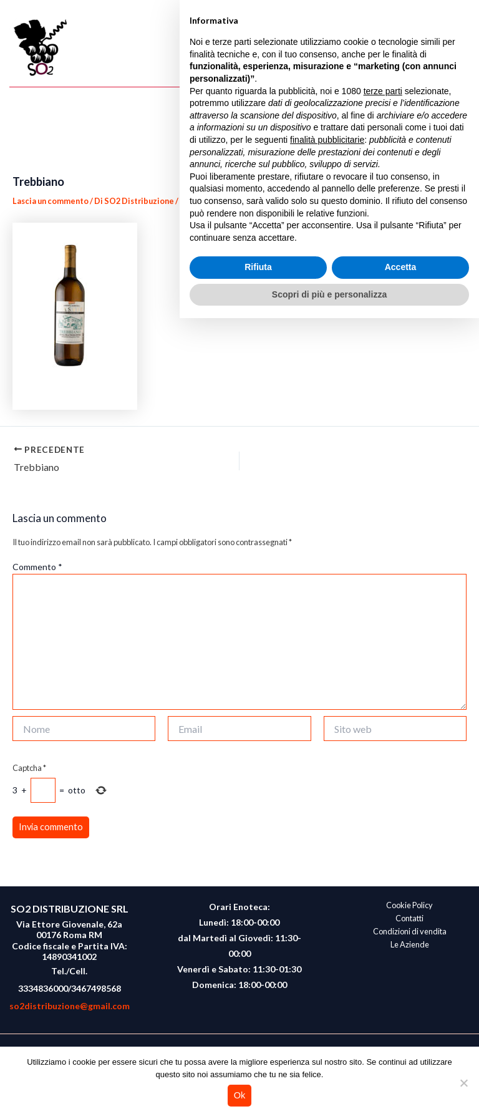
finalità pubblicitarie (327, 940)
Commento (37, 566)
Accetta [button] (401, 1068)
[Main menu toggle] (458, 48)
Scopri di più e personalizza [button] (329, 1095)
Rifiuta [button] (258, 1068)
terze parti (383, 891)
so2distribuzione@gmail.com (69, 1005)
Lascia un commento (50, 201)
